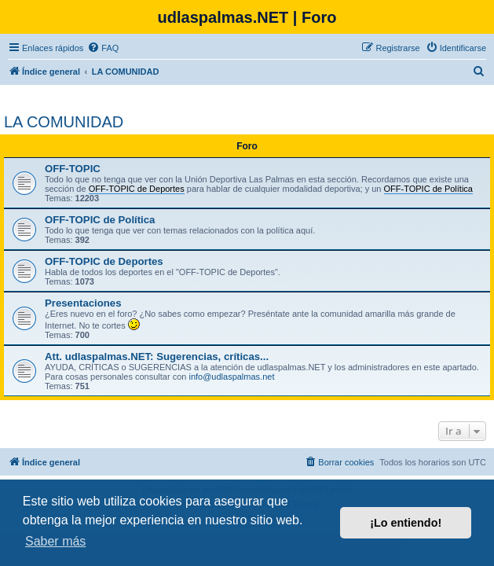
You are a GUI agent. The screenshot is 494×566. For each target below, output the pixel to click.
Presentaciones (83, 303)
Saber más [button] (55, 541)
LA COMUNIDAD (63, 121)
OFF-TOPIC (73, 169)
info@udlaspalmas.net (231, 376)
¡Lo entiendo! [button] (405, 522)
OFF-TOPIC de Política (100, 220)
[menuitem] (103, 48)
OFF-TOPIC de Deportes (104, 261)
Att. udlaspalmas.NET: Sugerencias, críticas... (157, 356)
